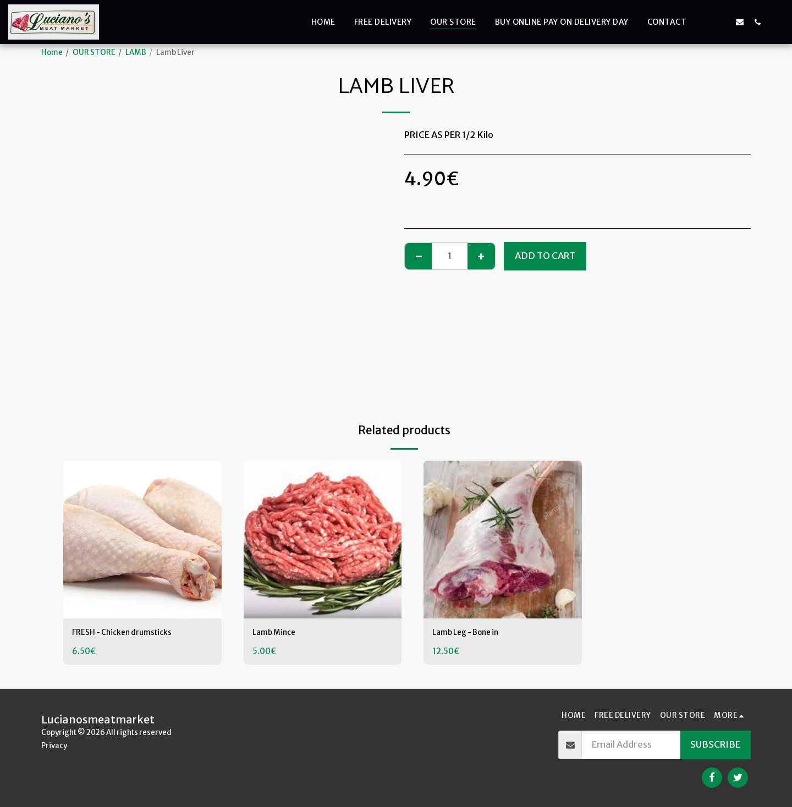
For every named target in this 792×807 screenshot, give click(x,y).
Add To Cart (545, 256)
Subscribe (715, 744)
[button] (704, 22)
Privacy (54, 745)
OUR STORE (94, 52)
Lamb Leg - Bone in (473, 633)
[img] (142, 540)
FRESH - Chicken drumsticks (131, 633)
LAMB (135, 52)
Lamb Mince (278, 633)
